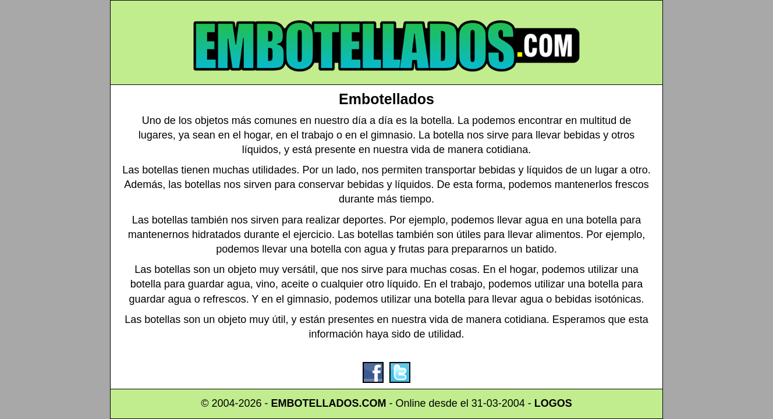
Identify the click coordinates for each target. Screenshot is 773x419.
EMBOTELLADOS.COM (328, 403)
